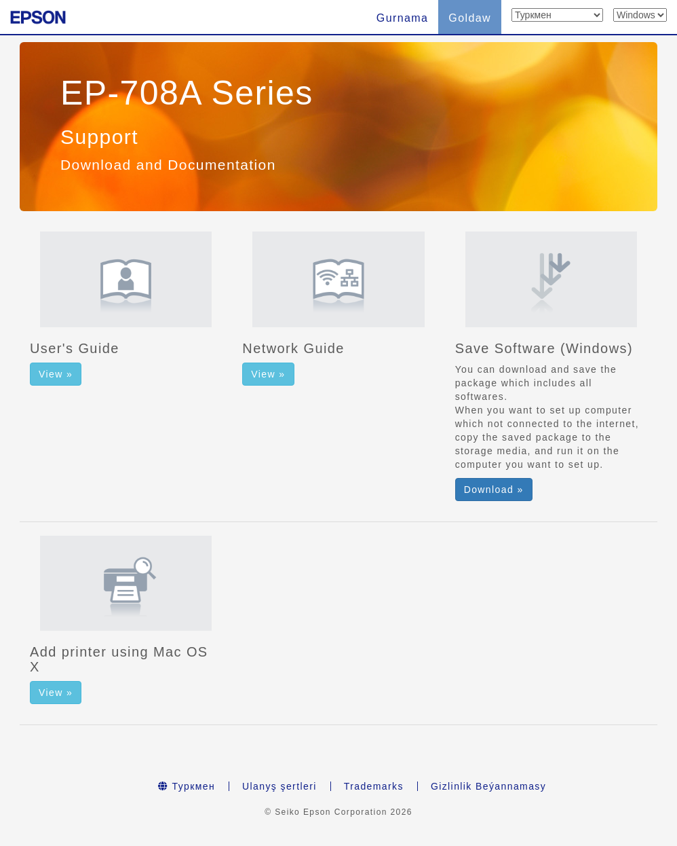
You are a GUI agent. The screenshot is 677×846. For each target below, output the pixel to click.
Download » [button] (494, 489)
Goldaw (469, 18)
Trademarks (374, 786)
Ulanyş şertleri (279, 786)
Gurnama (402, 18)
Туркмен (186, 786)
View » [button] (56, 374)
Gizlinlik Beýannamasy (488, 786)
